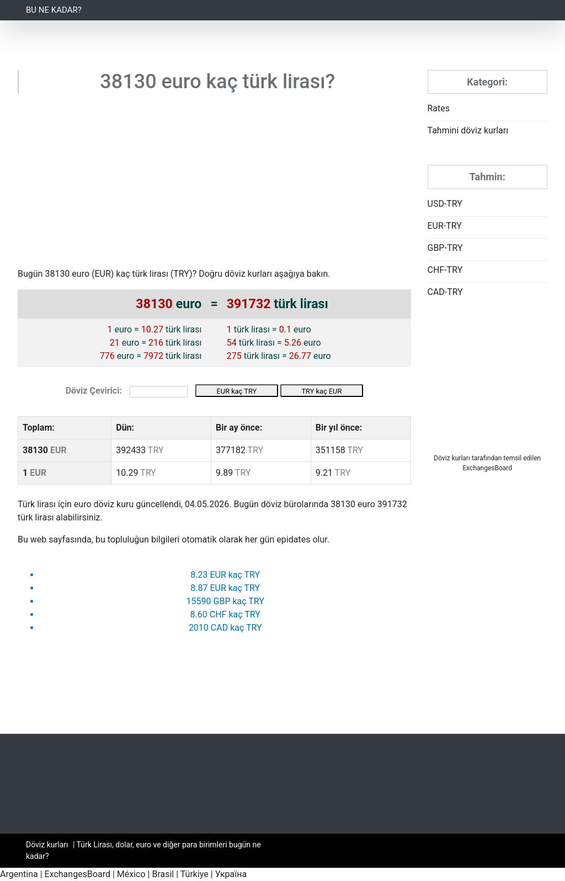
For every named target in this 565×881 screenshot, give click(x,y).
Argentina (19, 874)
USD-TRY (445, 203)
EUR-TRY (445, 226)
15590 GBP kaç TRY (225, 601)
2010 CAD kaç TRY (225, 627)
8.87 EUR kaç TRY (225, 588)
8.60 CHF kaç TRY (225, 614)
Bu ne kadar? (54, 10)
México (131, 874)
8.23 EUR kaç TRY (225, 575)
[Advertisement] (214, 185)
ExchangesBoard (77, 874)
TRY (181, 273)
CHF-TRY (445, 270)
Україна (231, 874)
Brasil (163, 874)
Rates (439, 108)
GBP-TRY (445, 248)
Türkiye (194, 874)
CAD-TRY (445, 292)
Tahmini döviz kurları (468, 130)
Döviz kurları (452, 458)
